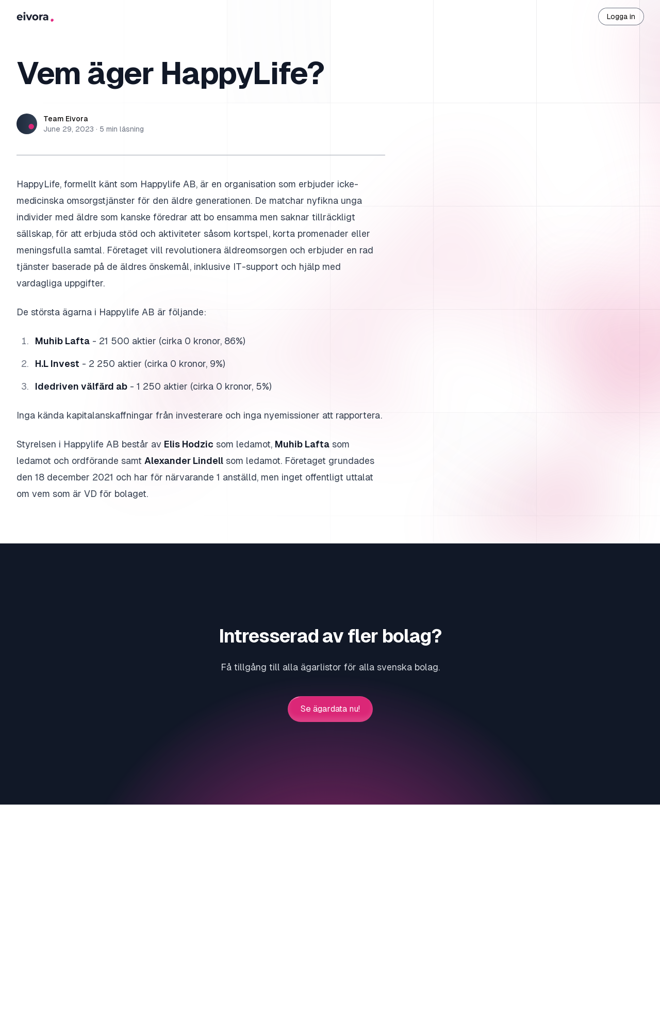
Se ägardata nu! (330, 709)
